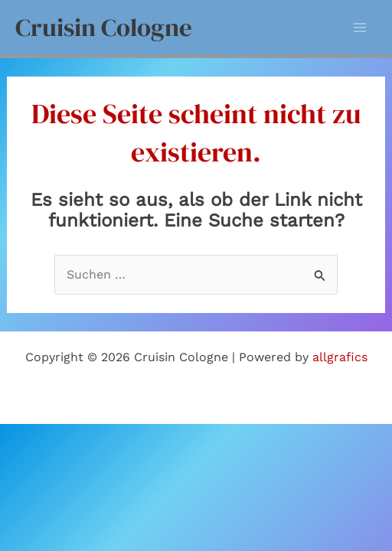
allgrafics (340, 357)
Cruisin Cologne (103, 27)
